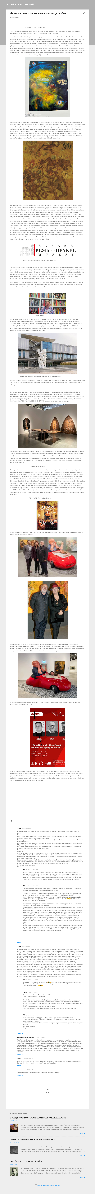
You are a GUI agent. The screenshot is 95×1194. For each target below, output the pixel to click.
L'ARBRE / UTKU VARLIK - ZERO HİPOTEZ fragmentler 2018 (32, 1140)
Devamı (82, 1134)
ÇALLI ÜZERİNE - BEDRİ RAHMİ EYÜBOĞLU (26, 1161)
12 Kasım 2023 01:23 (32, 992)
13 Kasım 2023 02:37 (32, 870)
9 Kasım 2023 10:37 (27, 828)
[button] (84, 13)
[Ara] (88, 5)
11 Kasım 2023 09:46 (32, 979)
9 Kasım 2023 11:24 (27, 946)
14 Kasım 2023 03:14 (27, 1058)
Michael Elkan (45, 1189)
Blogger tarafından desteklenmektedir (47, 1185)
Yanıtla (20, 943)
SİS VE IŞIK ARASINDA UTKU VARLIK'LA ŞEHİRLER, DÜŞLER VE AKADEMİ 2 (38, 1118)
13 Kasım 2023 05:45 (40, 1037)
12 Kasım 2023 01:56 (32, 1015)
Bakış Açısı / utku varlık (23, 4)
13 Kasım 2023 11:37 (32, 886)
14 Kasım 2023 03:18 (27, 1070)
